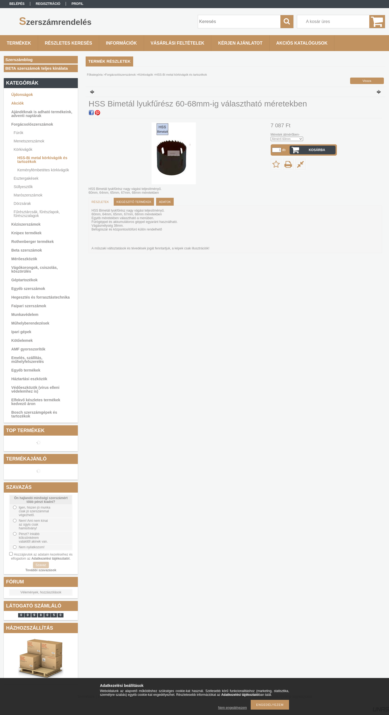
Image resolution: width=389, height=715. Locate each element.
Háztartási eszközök (29, 379)
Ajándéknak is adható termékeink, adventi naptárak (41, 114)
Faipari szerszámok (28, 306)
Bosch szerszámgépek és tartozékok (34, 414)
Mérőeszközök (24, 259)
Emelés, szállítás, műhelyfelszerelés (27, 360)
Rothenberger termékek (32, 241)
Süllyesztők (23, 187)
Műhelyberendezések (30, 323)
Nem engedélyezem (232, 708)
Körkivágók (23, 149)
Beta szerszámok (26, 250)
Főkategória (95, 74)
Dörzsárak (22, 203)
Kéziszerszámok (26, 224)
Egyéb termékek (25, 370)
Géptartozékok (24, 280)
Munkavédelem (24, 314)
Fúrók (19, 133)
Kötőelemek (22, 340)
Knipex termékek (26, 233)
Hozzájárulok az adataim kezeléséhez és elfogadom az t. (42, 556)
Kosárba (317, 150)
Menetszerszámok (29, 141)
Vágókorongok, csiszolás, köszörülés (34, 269)
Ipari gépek (21, 332)
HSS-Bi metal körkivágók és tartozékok (42, 160)
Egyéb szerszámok (28, 288)
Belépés (17, 4)
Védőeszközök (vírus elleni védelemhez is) (35, 389)
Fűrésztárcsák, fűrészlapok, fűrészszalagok (37, 214)
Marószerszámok (28, 195)
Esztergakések (26, 178)
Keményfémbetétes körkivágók (43, 170)
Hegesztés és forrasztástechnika (40, 297)
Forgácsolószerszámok (32, 124)
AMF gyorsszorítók (28, 349)
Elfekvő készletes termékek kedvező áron (35, 402)
